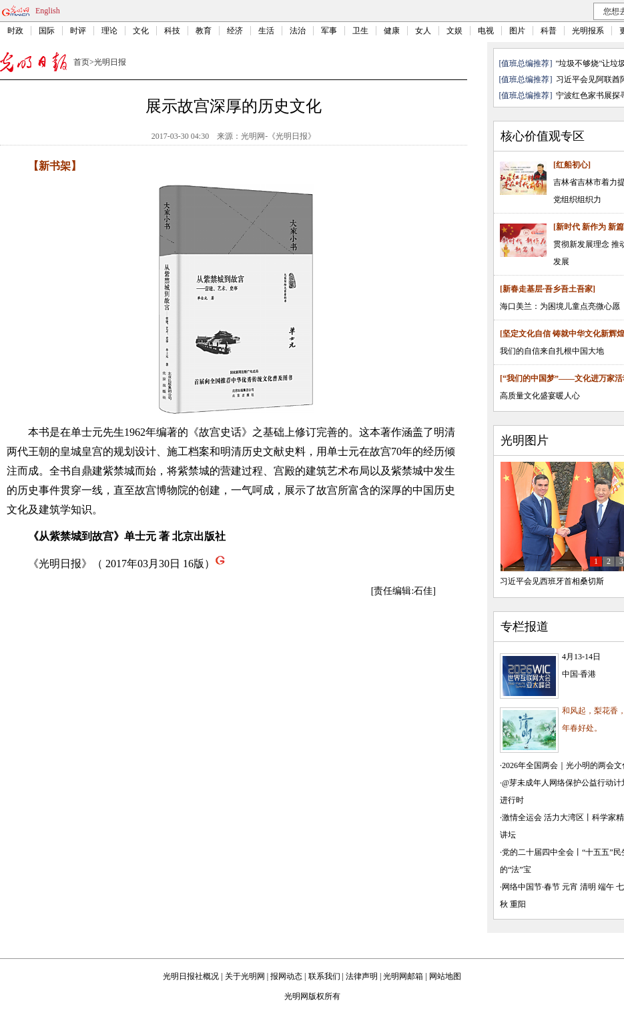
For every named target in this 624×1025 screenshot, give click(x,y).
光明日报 (110, 62)
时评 (78, 30)
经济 (235, 30)
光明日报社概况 (191, 976)
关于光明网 (245, 976)
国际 (47, 30)
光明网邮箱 (403, 976)
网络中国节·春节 (531, 887)
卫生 (360, 30)
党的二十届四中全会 (538, 852)
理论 (109, 30)
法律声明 (362, 976)
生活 (266, 30)
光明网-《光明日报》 (278, 136)
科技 (172, 30)
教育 (204, 30)
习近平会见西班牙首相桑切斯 (552, 581)
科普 (549, 30)
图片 (517, 30)
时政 (15, 30)
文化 (141, 30)
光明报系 (588, 30)
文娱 (454, 30)
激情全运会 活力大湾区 (543, 817)
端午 (606, 887)
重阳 (518, 904)
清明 (588, 887)
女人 (423, 30)
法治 (298, 30)
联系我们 (324, 976)
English (47, 10)
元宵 (570, 887)
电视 (486, 30)
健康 (392, 30)
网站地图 (445, 976)
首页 (81, 62)
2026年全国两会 (530, 765)
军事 (329, 30)
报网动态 (286, 976)
